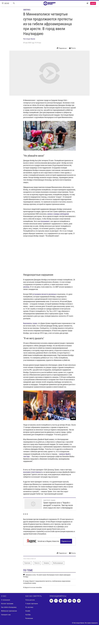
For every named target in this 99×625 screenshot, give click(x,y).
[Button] (62, 48)
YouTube (28, 614)
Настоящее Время (29, 39)
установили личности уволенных (44, 294)
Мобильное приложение (9, 610)
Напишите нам (6, 614)
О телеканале (5, 599)
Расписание (29, 618)
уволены (26, 287)
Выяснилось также (30, 323)
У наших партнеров (31, 603)
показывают (45, 221)
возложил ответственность (33, 472)
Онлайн (27, 610)
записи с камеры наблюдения (58, 214)
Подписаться (66, 541)
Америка (26, 10)
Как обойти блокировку (9, 607)
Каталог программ (7, 603)
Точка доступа (30, 599)
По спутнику (29, 607)
